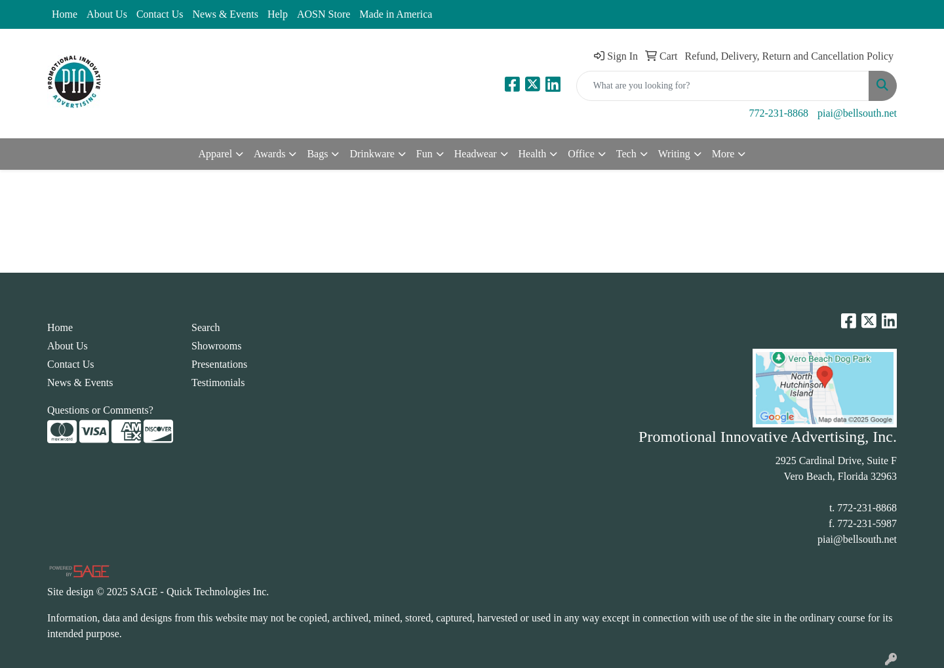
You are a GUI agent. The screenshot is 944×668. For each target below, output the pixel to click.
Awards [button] (269, 153)
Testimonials (218, 382)
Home (64, 14)
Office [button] (581, 153)
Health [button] (533, 153)
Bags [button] (317, 153)
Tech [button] (626, 153)
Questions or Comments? (100, 410)
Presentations (219, 364)
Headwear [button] (475, 153)
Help (277, 14)
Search (205, 327)
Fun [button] (424, 153)
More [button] (723, 153)
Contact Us (160, 14)
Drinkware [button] (371, 153)
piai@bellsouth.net (857, 113)
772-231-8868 (778, 113)
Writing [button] (674, 153)
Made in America (395, 14)
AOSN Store (323, 14)
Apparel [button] (216, 153)
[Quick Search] (722, 86)
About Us (107, 14)
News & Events (225, 14)
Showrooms (216, 345)
